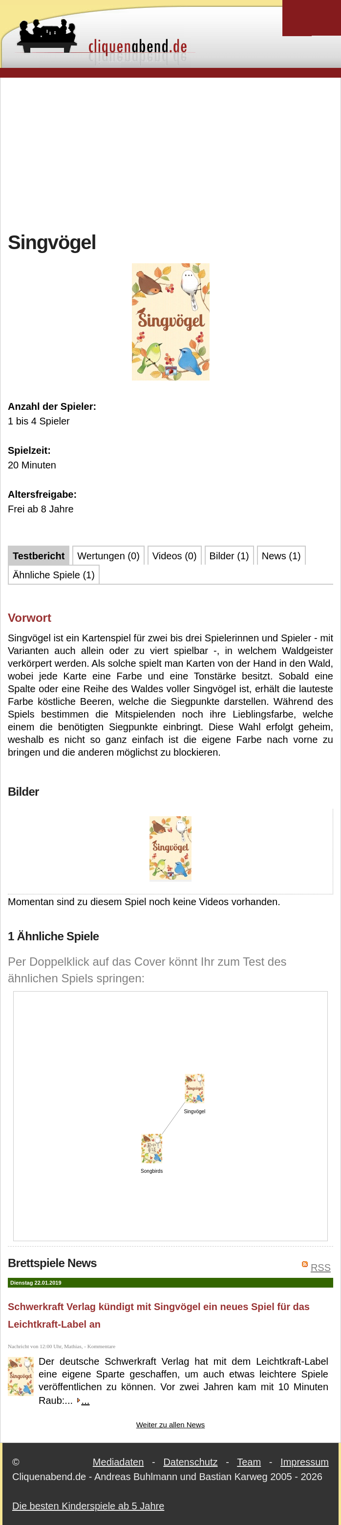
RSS (321, 1267)
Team (249, 1462)
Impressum (304, 1462)
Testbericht (38, 556)
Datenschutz (190, 1462)
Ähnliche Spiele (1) (54, 575)
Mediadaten (118, 1462)
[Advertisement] (174, 153)
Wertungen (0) (108, 556)
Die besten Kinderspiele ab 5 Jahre (88, 1506)
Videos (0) (174, 556)
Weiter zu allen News (170, 1424)
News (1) (281, 556)
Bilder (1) (229, 556)
